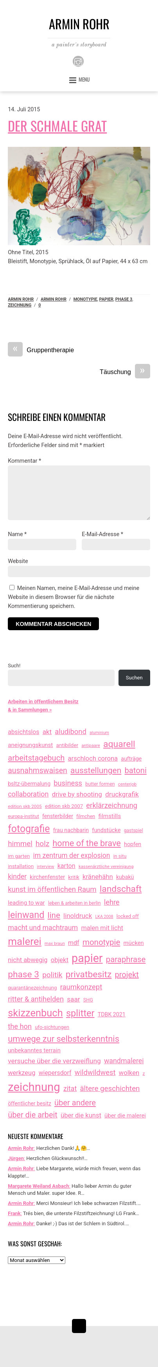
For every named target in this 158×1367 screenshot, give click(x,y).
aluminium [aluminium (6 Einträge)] (99, 732)
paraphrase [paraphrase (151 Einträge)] (126, 959)
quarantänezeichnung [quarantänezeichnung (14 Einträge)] (32, 988)
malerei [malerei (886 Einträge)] (24, 941)
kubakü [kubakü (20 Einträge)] (125, 877)
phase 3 (123, 299)
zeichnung (19, 305)
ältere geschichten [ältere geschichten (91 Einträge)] (110, 1088)
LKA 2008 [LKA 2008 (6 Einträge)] (104, 916)
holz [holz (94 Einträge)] (42, 843)
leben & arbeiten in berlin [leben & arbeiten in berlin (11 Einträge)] (74, 903)
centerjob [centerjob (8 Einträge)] (127, 784)
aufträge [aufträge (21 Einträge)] (131, 759)
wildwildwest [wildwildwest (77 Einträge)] (95, 1072)
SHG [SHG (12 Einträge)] (88, 1000)
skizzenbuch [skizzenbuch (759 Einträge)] (35, 1013)
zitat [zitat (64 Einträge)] (70, 1089)
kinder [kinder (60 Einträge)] (17, 876)
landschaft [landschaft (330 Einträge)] (121, 889)
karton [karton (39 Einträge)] (66, 866)
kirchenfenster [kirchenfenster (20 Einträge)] (47, 877)
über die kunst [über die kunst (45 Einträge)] (81, 1115)
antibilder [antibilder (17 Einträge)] (67, 745)
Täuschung (125, 372)
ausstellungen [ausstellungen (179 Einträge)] (95, 770)
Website (18, 561)
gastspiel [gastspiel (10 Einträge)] (133, 830)
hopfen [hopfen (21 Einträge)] (132, 844)
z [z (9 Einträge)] (144, 1073)
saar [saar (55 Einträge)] (73, 999)
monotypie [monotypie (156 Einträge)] (101, 942)
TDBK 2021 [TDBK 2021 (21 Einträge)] (112, 1014)
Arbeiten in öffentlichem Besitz (43, 701)
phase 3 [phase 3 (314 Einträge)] (23, 974)
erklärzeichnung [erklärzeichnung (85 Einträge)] (111, 805)
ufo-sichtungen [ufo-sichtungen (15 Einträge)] (52, 1027)
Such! (14, 665)
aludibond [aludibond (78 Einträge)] (70, 731)
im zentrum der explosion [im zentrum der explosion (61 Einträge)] (71, 855)
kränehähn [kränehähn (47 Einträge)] (98, 876)
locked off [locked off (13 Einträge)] (128, 916)
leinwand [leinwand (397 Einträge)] (26, 914)
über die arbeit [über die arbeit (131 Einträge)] (32, 1114)
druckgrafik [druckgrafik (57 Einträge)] (122, 794)
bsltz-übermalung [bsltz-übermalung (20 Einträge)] (29, 784)
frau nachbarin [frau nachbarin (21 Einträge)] (71, 830)
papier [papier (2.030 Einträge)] (87, 958)
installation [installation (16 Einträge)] (21, 866)
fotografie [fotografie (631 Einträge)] (29, 828)
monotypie (85, 299)
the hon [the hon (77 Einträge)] (20, 1026)
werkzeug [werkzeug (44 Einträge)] (21, 1072)
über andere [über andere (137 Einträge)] (75, 1102)
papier (106, 299)
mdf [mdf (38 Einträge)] (73, 942)
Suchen (134, 678)
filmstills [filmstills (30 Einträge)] (109, 816)
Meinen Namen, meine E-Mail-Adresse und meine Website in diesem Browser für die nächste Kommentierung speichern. (73, 597)
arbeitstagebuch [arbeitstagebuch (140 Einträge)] (36, 758)
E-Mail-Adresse (102, 534)
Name (17, 534)
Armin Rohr (21, 299)
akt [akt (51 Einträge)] (47, 732)
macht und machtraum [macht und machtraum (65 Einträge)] (43, 928)
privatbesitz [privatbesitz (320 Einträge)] (89, 974)
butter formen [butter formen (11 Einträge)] (100, 784)
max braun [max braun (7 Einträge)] (55, 943)
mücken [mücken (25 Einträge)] (134, 942)
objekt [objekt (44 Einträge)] (59, 960)
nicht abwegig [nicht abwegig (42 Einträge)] (27, 960)
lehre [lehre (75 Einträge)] (112, 902)
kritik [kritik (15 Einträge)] (73, 877)
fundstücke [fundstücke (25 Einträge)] (106, 830)
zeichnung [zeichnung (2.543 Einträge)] (34, 1087)
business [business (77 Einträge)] (68, 783)
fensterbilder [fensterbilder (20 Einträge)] (57, 816)
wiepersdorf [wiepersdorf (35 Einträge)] (55, 1072)
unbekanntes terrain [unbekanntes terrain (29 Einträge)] (34, 1050)
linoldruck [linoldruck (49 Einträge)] (77, 916)
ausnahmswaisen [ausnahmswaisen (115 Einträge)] (37, 770)
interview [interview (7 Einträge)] (45, 866)
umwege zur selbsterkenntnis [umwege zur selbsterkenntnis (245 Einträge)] (63, 1039)
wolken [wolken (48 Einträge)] (129, 1072)
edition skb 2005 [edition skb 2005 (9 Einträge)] (24, 806)
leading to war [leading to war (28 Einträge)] (26, 902)
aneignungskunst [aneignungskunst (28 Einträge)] (30, 745)
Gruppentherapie (41, 350)
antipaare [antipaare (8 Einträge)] (90, 745)
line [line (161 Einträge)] (54, 915)
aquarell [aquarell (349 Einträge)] (119, 744)
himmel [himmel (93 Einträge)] (20, 843)
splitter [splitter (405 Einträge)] (80, 1013)
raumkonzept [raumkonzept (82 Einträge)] (81, 987)
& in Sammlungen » (30, 710)
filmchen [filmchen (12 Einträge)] (85, 816)
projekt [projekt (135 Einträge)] (127, 974)
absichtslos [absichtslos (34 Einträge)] (23, 732)
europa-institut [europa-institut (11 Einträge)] (23, 816)
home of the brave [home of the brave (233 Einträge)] (86, 843)
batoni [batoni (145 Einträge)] (136, 770)
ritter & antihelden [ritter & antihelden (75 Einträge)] (36, 999)
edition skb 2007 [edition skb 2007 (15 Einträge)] (64, 806)
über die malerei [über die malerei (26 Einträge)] (125, 1115)
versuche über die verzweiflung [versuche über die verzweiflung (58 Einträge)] (54, 1061)
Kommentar (24, 461)
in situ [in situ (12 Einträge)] (120, 856)
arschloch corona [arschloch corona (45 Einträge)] (93, 758)
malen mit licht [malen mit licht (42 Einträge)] (102, 928)
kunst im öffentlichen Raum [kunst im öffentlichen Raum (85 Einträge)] (52, 889)
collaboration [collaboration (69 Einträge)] (28, 794)
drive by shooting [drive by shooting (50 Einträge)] (77, 794)
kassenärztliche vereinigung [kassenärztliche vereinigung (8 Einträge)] (106, 866)
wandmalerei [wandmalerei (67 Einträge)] (124, 1061)
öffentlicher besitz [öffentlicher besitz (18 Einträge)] (29, 1103)
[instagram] (78, 61)
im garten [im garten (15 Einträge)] (19, 856)
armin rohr (53, 299)
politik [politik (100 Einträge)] (52, 974)
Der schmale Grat (57, 125)
